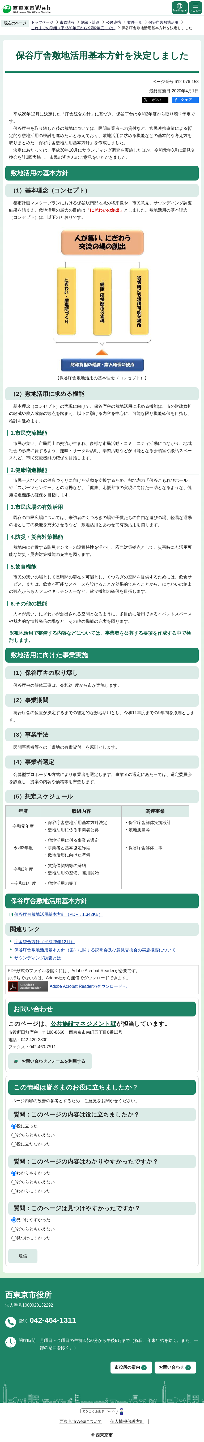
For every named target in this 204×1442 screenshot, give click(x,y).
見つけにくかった (33, 1238)
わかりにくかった (33, 1191)
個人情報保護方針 (127, 1421)
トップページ (42, 22)
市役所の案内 (127, 1367)
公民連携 (113, 22)
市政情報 (67, 22)
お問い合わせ (171, 1367)
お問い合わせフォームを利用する (53, 1061)
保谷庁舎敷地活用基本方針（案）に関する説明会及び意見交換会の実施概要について (95, 950)
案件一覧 (134, 22)
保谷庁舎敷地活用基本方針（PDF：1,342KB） (58, 914)
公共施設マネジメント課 (83, 1023)
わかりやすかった (33, 1173)
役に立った (27, 1126)
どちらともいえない (35, 1135)
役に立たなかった (33, 1144)
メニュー (195, 7)
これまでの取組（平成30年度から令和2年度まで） (73, 28)
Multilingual (179, 7)
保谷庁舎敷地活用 (163, 22)
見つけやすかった (33, 1219)
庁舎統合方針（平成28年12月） (44, 941)
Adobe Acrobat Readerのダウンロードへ (67, 986)
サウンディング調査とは (37, 958)
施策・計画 (90, 22)
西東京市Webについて (81, 1421)
